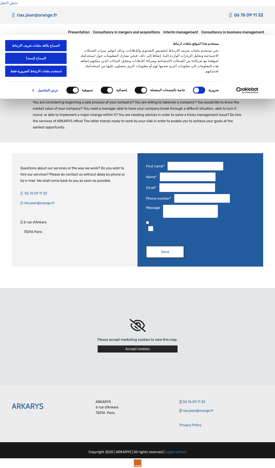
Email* (151, 188)
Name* (151, 177)
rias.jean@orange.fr (37, 203)
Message (153, 208)
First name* (155, 166)
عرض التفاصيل (48, 55)
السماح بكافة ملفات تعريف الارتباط (36, 10)
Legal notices (175, 452)
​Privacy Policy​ (190, 425)
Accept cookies (137, 349)
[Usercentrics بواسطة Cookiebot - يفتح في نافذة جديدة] (247, 55)
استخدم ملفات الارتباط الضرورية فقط (36, 36)
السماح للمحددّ (36, 23)
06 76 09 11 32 (194, 402)
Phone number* (158, 198)
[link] (138, 325)
